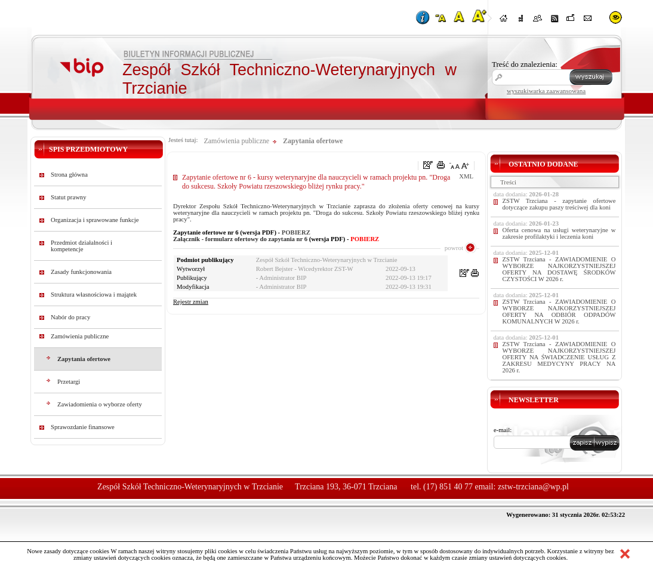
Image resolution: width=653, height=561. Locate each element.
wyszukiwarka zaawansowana (546, 90)
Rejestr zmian (190, 301)
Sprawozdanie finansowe (83, 427)
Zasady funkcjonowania (81, 272)
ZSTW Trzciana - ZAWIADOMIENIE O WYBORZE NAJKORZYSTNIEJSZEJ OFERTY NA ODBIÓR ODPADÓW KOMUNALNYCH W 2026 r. (559, 311)
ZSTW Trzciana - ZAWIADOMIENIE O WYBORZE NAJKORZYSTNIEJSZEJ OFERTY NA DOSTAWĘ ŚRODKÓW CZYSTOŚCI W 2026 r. (559, 269)
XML (466, 176)
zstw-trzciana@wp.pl (533, 486)
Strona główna (69, 174)
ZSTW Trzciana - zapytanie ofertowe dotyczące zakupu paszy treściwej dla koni (559, 204)
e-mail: (503, 430)
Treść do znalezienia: (524, 64)
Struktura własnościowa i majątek (94, 294)
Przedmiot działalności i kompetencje (81, 245)
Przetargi (68, 381)
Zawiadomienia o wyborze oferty (99, 404)
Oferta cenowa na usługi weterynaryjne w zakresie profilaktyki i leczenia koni (559, 233)
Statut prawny (69, 197)
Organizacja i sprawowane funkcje (94, 220)
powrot (454, 247)
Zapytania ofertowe (83, 359)
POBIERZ (296, 232)
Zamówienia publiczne (80, 336)
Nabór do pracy (70, 317)
